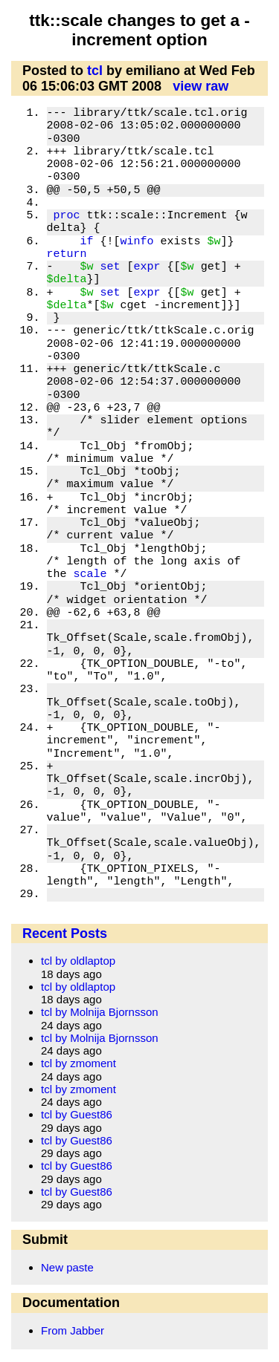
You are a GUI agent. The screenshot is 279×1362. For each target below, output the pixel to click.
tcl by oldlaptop (78, 960)
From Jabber (72, 1330)
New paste (67, 1267)
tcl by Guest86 (76, 1114)
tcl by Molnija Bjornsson (99, 1012)
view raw (200, 86)
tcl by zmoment (78, 1063)
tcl (95, 70)
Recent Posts (64, 933)
